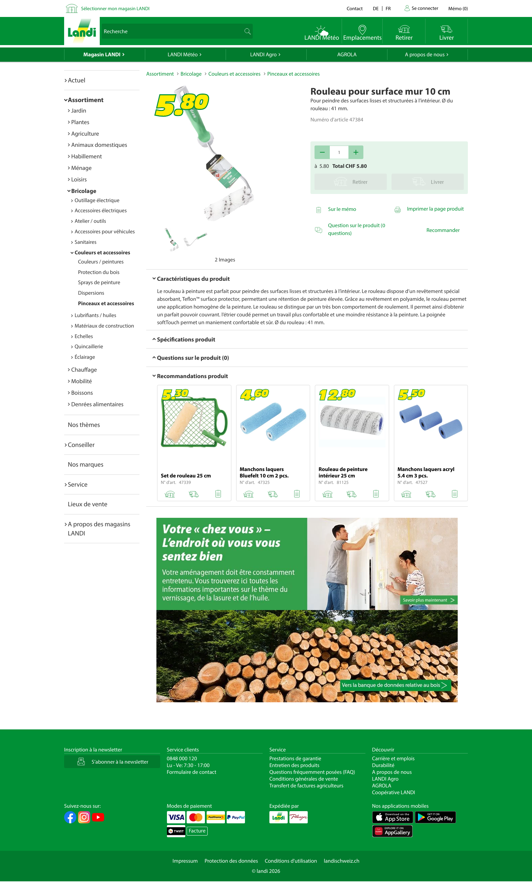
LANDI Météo (183, 54)
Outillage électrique (97, 200)
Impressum (185, 861)
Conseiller (81, 444)
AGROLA (347, 54)
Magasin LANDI (101, 54)
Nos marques (85, 464)
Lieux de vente (87, 504)
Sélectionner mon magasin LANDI (115, 8)
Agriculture (85, 133)
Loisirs (79, 179)
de (376, 8)
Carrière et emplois (393, 758)
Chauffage (84, 369)
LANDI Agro (263, 54)
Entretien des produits (294, 765)
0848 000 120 (182, 758)
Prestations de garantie (295, 758)
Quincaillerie (89, 346)
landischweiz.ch (342, 861)
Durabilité (383, 765)
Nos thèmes (84, 424)
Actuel (76, 80)
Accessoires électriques (101, 210)
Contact (355, 8)
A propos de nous (424, 54)
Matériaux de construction (104, 325)
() (458, 8)
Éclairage (85, 357)
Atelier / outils (90, 221)
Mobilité (81, 381)
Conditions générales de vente (303, 779)
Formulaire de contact (191, 772)
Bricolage (83, 191)
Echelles (84, 336)
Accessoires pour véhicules (105, 231)
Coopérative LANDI (393, 792)
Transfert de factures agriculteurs (306, 785)
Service (78, 484)
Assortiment (85, 100)
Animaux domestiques (99, 145)
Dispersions (91, 293)
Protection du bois (98, 272)
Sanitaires (85, 242)
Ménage (81, 168)
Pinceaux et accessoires (106, 303)
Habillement (86, 156)
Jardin (78, 110)
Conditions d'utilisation (291, 861)
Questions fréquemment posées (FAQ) (312, 772)
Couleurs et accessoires (102, 252)
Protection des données (231, 861)
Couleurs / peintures (101, 261)
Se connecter (425, 8)
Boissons (82, 392)
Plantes (80, 122)
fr (388, 8)
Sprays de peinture (99, 282)
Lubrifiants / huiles (95, 315)
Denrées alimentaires (97, 404)
